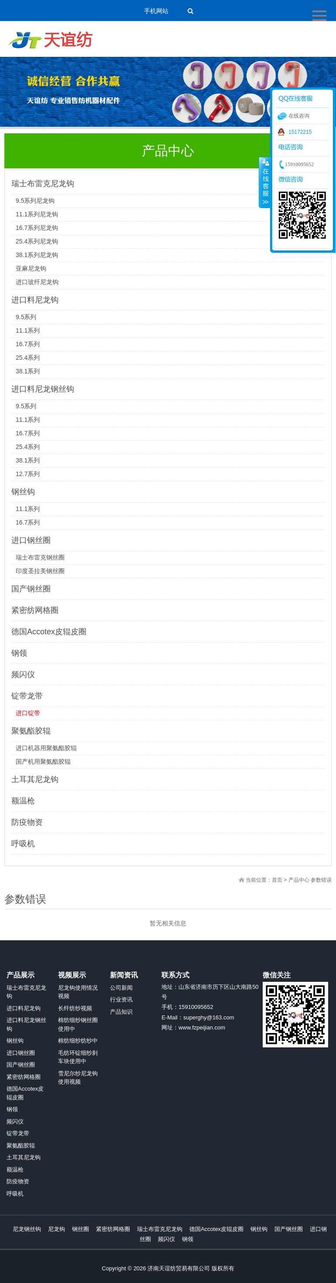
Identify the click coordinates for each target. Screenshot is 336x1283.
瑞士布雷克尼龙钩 (42, 183)
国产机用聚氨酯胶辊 (43, 761)
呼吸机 (23, 843)
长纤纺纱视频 (75, 1008)
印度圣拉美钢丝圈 (40, 570)
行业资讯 (121, 999)
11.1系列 (28, 330)
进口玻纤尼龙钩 (37, 281)
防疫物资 (27, 822)
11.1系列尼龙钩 (37, 214)
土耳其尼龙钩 (34, 779)
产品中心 (298, 880)
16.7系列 (28, 344)
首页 (277, 880)
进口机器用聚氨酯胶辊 (46, 747)
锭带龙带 (27, 696)
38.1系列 (28, 371)
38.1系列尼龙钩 (37, 254)
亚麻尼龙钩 (31, 268)
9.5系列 (26, 316)
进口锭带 (28, 712)
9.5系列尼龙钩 (35, 200)
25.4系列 (28, 357)
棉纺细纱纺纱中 (78, 1040)
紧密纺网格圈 (34, 610)
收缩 (265, 182)
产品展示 (20, 975)
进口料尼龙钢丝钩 (42, 389)
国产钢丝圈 (31, 588)
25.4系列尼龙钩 (37, 241)
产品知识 (121, 1011)
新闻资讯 (124, 975)
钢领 (19, 653)
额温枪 (23, 800)
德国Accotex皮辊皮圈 (48, 631)
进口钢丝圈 (31, 540)
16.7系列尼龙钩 (37, 227)
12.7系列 (28, 473)
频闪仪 (23, 674)
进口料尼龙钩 (34, 300)
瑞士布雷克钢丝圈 (40, 557)
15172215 (300, 132)
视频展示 (72, 975)
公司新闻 (121, 987)
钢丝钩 (23, 491)
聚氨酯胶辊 (31, 731)
